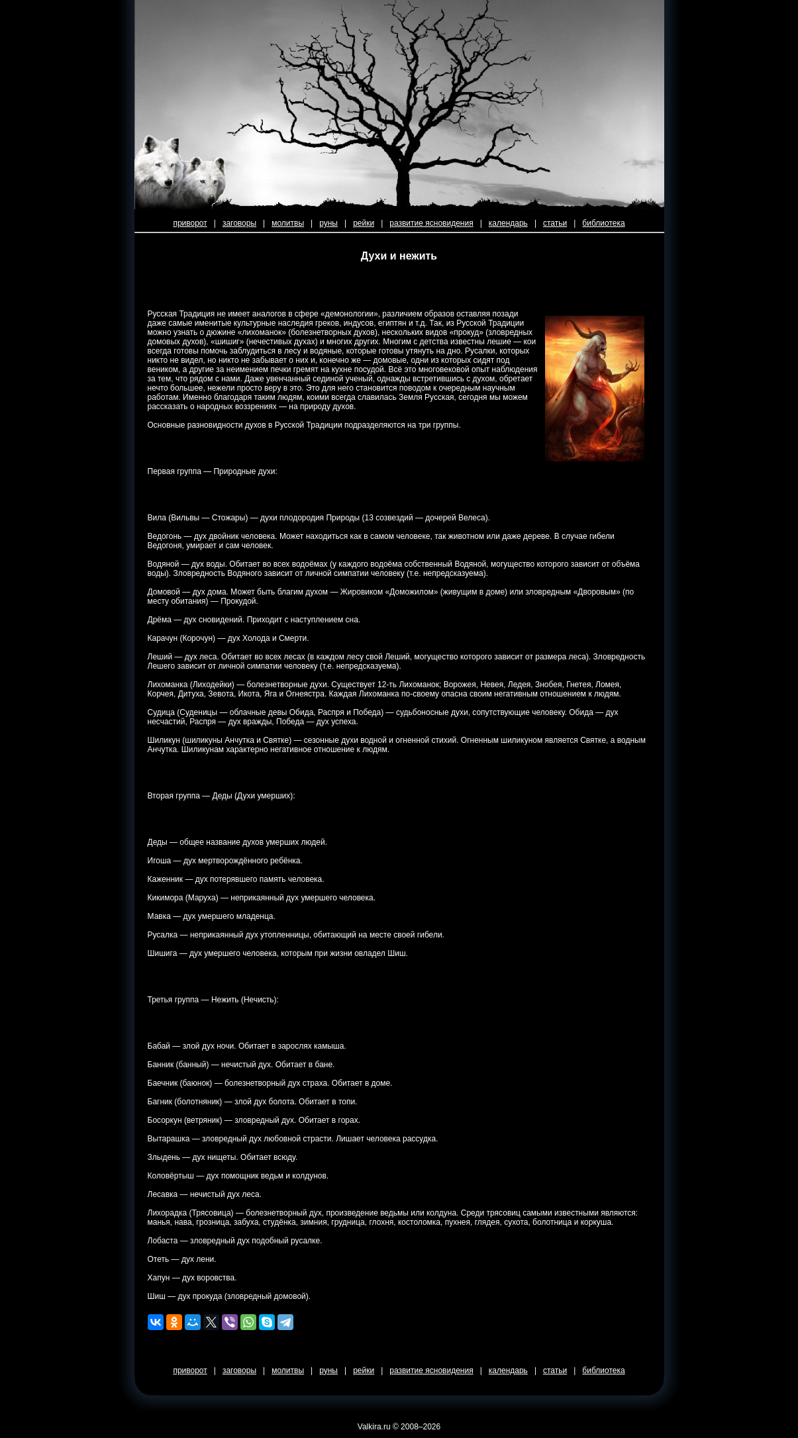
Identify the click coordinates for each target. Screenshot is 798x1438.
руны (328, 223)
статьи (555, 223)
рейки (363, 223)
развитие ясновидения (431, 223)
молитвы (288, 223)
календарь (508, 223)
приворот (190, 223)
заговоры (239, 223)
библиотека (603, 223)
